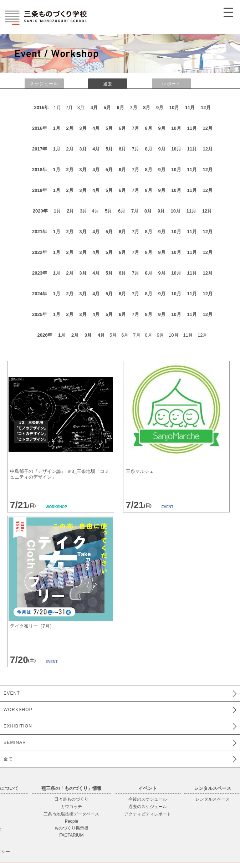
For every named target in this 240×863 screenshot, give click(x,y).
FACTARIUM (71, 835)
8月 (146, 107)
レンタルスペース (212, 799)
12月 (205, 107)
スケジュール (44, 83)
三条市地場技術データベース (71, 814)
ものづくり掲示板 (71, 828)
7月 (133, 107)
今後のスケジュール (147, 799)
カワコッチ (71, 806)
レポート (171, 83)
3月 (82, 128)
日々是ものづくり (71, 799)
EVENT (12, 693)
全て (8, 758)
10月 (174, 107)
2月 (69, 128)
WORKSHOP (18, 709)
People (71, 821)
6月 (120, 107)
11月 (190, 107)
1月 (56, 128)
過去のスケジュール (147, 806)
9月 (159, 107)
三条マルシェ (140, 471)
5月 (107, 107)
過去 (107, 83)
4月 (94, 107)
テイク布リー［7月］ (32, 626)
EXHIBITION (18, 726)
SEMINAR (15, 742)
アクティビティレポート (147, 814)
